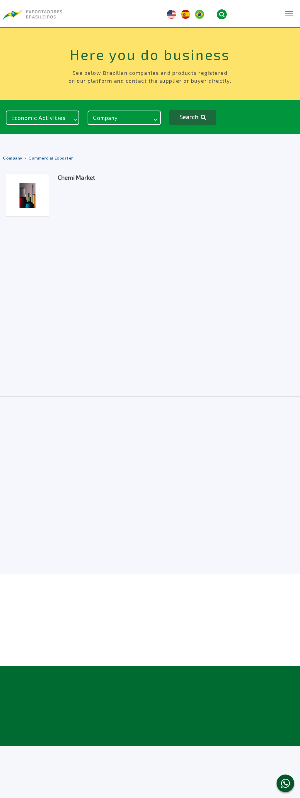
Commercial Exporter (50, 157)
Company (12, 157)
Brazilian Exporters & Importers (32, 14)
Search (193, 117)
